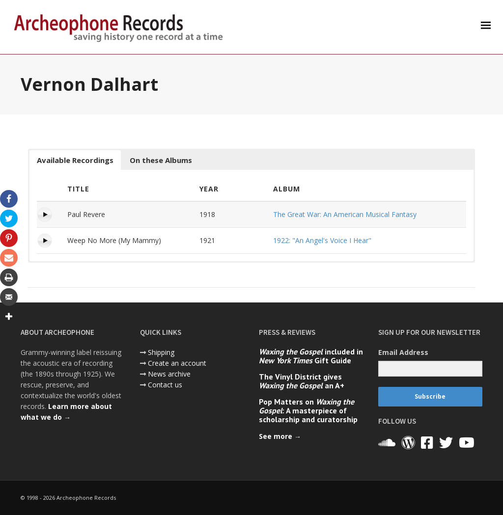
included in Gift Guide (311, 356)
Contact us (165, 384)
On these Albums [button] (161, 160)
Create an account (177, 363)
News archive (169, 374)
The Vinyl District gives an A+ (301, 381)
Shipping (161, 352)
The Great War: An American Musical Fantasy (345, 214)
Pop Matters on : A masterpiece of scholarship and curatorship (308, 410)
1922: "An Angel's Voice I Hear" (322, 240)
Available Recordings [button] (75, 160)
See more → (280, 436)
